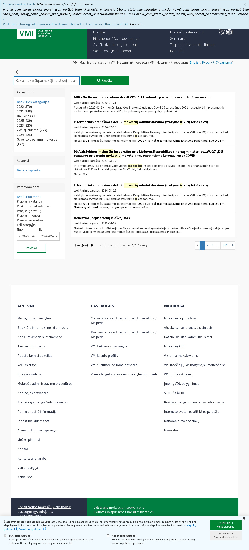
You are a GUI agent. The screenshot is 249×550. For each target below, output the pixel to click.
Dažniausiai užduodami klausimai (188, 337)
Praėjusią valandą (29, 201)
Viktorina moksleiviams (181, 355)
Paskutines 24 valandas (34, 206)
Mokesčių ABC (174, 346)
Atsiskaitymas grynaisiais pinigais (188, 327)
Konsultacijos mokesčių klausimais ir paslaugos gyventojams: (44, 509)
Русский (208, 62)
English (195, 62)
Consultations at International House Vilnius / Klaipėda (124, 320)
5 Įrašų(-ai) (82, 245)
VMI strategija (28, 467)
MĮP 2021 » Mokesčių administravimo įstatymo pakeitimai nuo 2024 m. (178, 141)
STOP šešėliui (174, 393)
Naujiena (27, 116)
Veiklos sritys (27, 365)
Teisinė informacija (31, 346)
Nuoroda (136, 24)
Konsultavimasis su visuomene (40, 337)
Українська (224, 62)
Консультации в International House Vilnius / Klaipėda (124, 334)
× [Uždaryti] (244, 4)
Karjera (23, 449)
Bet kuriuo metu (28, 196)
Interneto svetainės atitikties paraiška (191, 411)
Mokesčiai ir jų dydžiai (180, 318)
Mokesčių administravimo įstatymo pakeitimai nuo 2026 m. (113, 207)
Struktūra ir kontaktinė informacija (43, 327)
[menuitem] (99, 32)
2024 (24, 134)
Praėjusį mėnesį (28, 215)
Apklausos (25, 477)
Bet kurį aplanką (28, 170)
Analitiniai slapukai (121, 536)
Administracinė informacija (37, 411)
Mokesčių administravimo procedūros (45, 383)
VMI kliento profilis (104, 355)
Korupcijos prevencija (33, 393)
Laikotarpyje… (27, 224)
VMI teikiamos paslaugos (109, 346)
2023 (24, 125)
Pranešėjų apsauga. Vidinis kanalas (43, 402)
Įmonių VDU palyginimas (181, 383)
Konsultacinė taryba (32, 458)
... (218, 245)
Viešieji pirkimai (32, 130)
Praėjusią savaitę (29, 210)
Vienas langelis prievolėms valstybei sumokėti (124, 374)
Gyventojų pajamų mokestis (37, 142)
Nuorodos (171, 430)
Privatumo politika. (30, 529)
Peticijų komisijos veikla (35, 355)
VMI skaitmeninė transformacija (114, 365)
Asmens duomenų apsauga (37, 430)
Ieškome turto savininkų (181, 421)
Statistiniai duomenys (33, 421)
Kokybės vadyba (29, 374)
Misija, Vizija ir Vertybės (34, 318)
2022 (24, 106)
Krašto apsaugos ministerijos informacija (194, 402)
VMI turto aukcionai (178, 374)
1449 (225, 245)
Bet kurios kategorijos (33, 102)
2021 (24, 111)
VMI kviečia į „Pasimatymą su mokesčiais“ (194, 365)
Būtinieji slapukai (17, 536)
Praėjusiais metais (30, 220)
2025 (24, 120)
